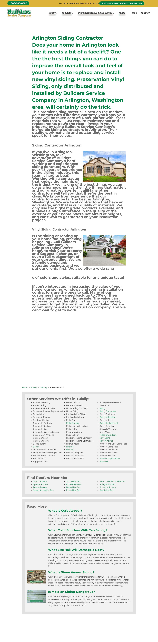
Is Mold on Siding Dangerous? (72, 592)
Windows (104, 462)
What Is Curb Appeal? (65, 511)
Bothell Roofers (73, 488)
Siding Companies (108, 412)
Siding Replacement (109, 424)
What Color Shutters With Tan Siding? (79, 531)
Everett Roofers (73, 491)
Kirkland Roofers (73, 485)
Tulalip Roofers (40, 482)
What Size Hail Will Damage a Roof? (77, 550)
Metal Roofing (72, 424)
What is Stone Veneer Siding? (72, 573)
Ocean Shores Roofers (43, 491)
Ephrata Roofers (40, 485)
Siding (102, 409)
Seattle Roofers (107, 491)
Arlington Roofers (108, 485)
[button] (18, 3)
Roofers (69, 447)
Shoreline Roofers (108, 488)
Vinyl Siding (105, 438)
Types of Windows (108, 436)
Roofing (69, 450)
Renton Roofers (40, 488)
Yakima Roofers (73, 482)
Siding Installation (107, 418)
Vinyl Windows (106, 441)
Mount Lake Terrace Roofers (112, 482)
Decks (36, 447)
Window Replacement (110, 459)
